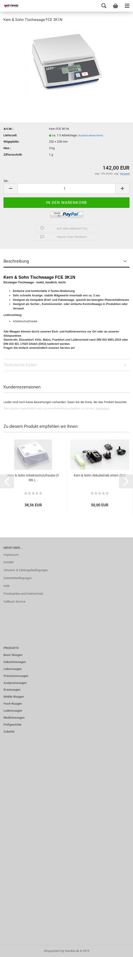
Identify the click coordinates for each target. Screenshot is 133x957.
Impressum (11, 554)
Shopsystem (52, 951)
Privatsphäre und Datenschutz (23, 593)
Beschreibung (16, 261)
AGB (6, 586)
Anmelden (102, 408)
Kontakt (9, 562)
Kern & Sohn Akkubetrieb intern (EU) (100, 475)
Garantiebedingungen (18, 578)
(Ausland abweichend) (90, 135)
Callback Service (14, 601)
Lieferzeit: (10, 135)
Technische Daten (20, 364)
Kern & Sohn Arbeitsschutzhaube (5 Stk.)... (33, 477)
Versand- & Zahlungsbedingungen (26, 570)
